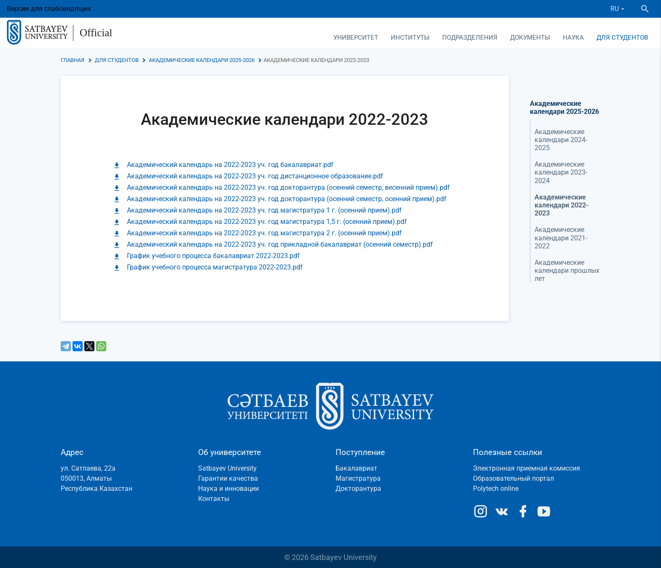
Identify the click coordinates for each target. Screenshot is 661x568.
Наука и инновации (228, 489)
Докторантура (358, 489)
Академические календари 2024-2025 (561, 140)
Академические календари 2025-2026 (202, 60)
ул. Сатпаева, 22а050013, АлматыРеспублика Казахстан (96, 478)
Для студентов (622, 37)
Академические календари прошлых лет (567, 270)
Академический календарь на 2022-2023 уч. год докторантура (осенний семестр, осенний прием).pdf (286, 199)
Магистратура (358, 478)
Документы (530, 37)
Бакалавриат (356, 468)
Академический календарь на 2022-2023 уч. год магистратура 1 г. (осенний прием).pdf (264, 210)
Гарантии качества (228, 478)
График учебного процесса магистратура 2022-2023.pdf (215, 267)
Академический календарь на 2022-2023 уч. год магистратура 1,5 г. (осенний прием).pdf (267, 222)
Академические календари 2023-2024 (561, 172)
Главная (72, 60)
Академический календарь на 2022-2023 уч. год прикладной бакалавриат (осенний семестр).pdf (280, 244)
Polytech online (496, 489)
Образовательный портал (513, 478)
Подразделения (469, 37)
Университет (355, 37)
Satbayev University (227, 468)
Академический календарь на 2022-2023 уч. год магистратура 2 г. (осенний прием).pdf (264, 233)
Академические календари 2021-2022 (561, 238)
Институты (410, 37)
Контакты (213, 499)
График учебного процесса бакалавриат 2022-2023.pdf (213, 256)
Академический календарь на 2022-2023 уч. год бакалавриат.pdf (230, 165)
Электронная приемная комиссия (526, 468)
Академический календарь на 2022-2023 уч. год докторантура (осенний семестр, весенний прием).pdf (288, 187)
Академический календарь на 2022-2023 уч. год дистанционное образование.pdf (255, 176)
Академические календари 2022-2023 (561, 205)
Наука (573, 37)
